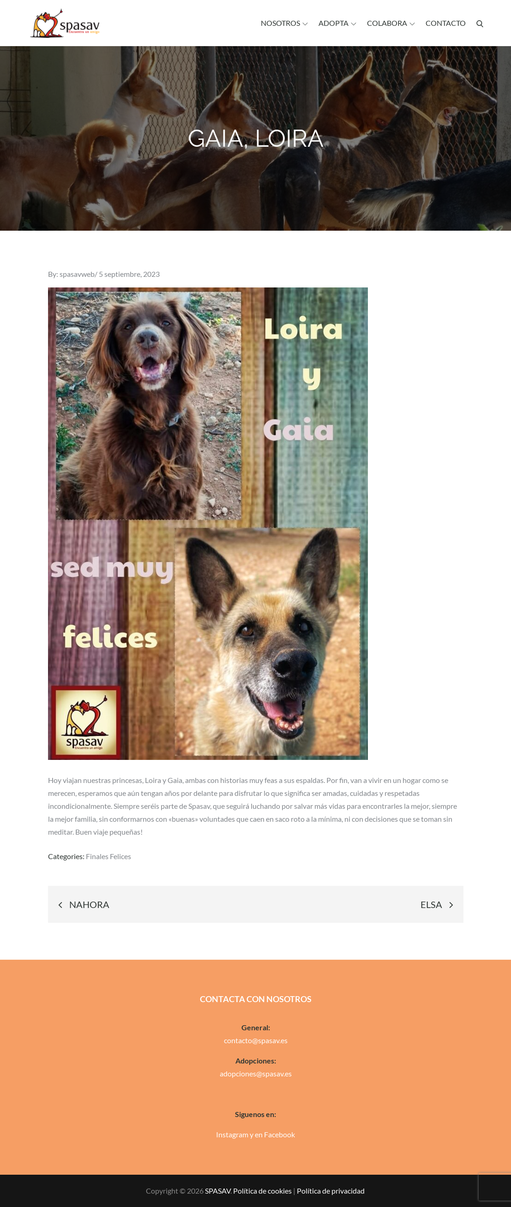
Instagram (232, 1134)
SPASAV (217, 1190)
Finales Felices (108, 856)
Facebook (279, 1134)
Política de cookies (262, 1190)
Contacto (446, 22)
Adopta (337, 22)
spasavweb (77, 273)
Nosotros (284, 22)
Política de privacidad (331, 1190)
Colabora (391, 22)
